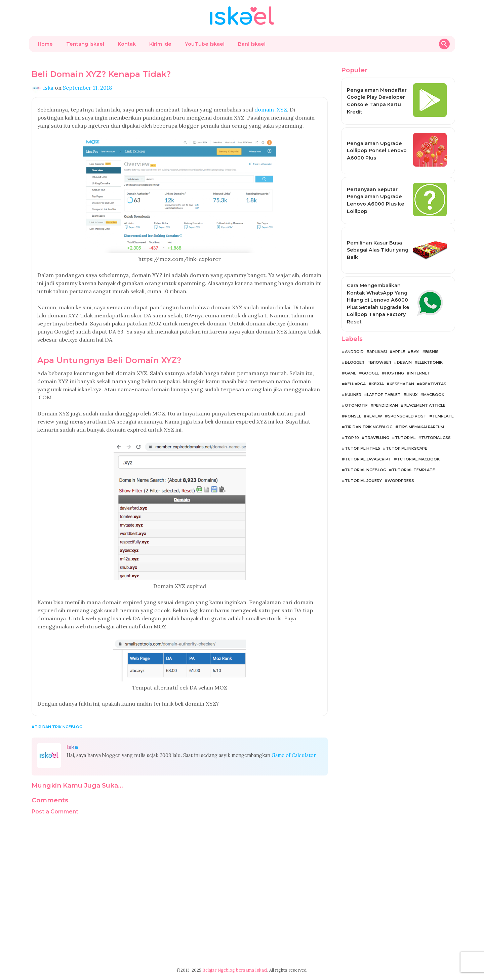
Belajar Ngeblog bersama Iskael (234, 970)
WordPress (401, 480)
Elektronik (430, 362)
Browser (380, 362)
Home (45, 44)
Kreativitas (433, 384)
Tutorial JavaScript (368, 459)
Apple (399, 351)
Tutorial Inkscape (406, 448)
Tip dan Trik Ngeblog (58, 726)
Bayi (415, 351)
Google (370, 373)
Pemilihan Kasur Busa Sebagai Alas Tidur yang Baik (377, 250)
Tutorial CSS (436, 437)
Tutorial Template (413, 470)
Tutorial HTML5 (362, 448)
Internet (420, 373)
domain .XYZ (270, 109)
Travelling (377, 437)
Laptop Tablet (384, 394)
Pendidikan (385, 405)
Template (443, 416)
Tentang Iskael (85, 44)
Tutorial (405, 437)
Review (374, 416)
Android (354, 351)
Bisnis (432, 351)
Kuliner (353, 394)
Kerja (377, 384)
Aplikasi (378, 351)
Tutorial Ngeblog (365, 470)
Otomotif (356, 405)
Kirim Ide (160, 44)
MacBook (433, 394)
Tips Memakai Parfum (421, 427)
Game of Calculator (294, 755)
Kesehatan (402, 384)
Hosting (394, 373)
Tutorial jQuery (363, 480)
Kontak (127, 44)
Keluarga (355, 384)
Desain (404, 362)
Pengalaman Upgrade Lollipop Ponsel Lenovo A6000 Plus (377, 150)
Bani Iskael (252, 44)
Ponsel (353, 416)
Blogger (354, 362)
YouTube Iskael (205, 44)
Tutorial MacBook (418, 459)
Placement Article (424, 405)
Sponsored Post (407, 416)
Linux (411, 394)
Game (350, 373)
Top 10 (352, 437)
